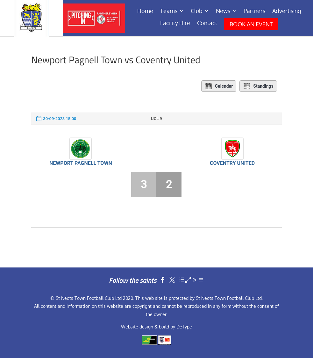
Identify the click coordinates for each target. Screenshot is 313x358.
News (223, 11)
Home (145, 11)
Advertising (286, 11)
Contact (207, 23)
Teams (168, 11)
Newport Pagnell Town (80, 163)
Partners (254, 11)
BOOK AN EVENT (251, 24)
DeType (184, 326)
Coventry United (232, 163)
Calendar (219, 86)
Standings (258, 86)
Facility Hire (175, 23)
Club (197, 11)
